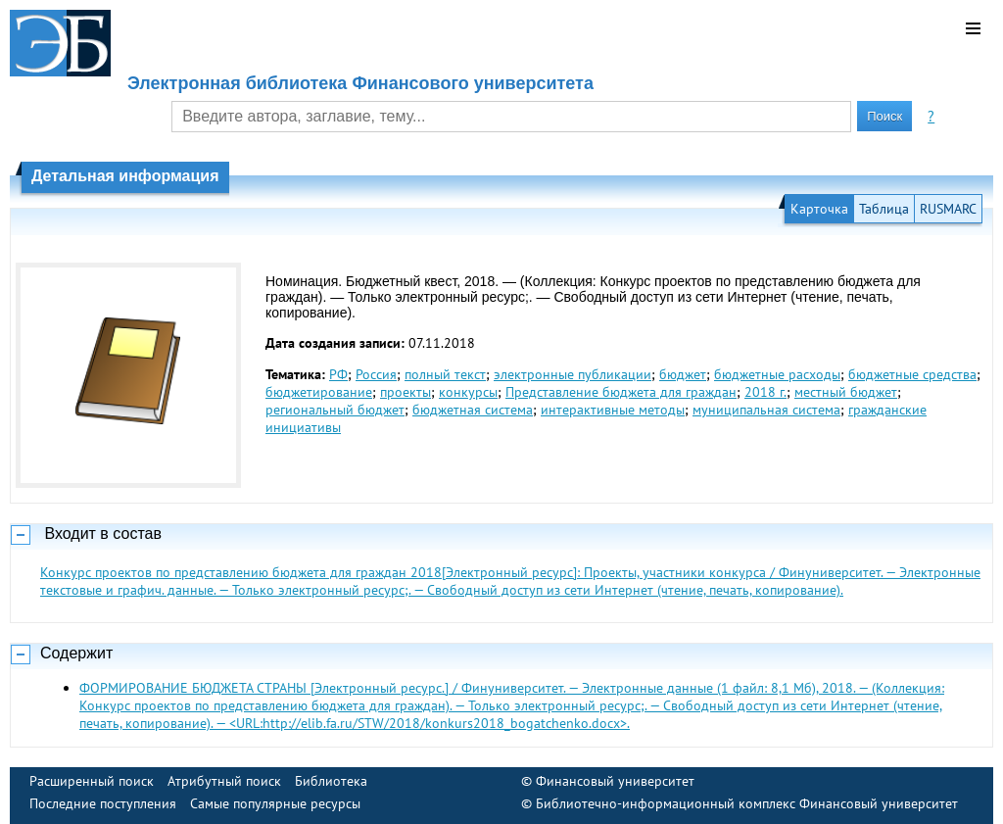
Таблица (884, 209)
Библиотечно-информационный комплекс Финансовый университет (747, 803)
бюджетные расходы (777, 374)
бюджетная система (472, 409)
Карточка (819, 209)
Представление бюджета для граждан (621, 392)
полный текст (445, 374)
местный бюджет (845, 392)
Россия (376, 374)
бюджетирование (318, 392)
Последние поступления (102, 803)
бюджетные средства (912, 374)
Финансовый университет (615, 781)
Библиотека (331, 781)
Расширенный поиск (91, 781)
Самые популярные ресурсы (275, 803)
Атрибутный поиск (224, 781)
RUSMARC (948, 209)
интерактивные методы (613, 409)
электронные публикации (572, 374)
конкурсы (468, 392)
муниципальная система (766, 409)
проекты (405, 392)
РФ (338, 374)
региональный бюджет (335, 409)
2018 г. (765, 392)
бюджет (682, 374)
